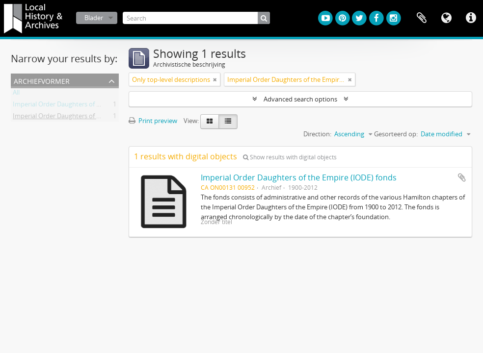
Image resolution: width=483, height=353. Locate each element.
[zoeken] (264, 18)
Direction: (317, 133)
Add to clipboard (462, 177)
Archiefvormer (42, 80)
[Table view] (228, 121)
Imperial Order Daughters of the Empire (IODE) (80, 105)
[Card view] (209, 121)
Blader (93, 17)
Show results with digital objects (290, 157)
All (16, 94)
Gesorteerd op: (396, 133)
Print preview (153, 120)
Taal (446, 18)
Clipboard (421, 18)
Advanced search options (300, 99)
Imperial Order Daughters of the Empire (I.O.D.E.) (83, 117)
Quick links (470, 18)
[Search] (196, 18)
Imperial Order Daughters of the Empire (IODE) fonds (299, 177)
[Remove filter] (215, 79)
